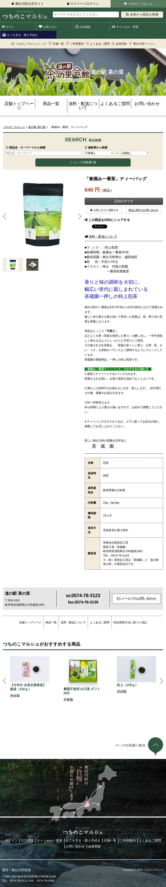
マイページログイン (84, 3)
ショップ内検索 (81, 162)
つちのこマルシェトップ (30, 43)
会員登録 (121, 43)
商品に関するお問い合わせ (143, 210)
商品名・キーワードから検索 (27, 147)
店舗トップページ (19, 105)
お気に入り (50, 26)
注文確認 (84, 26)
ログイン (11, 840)
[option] (29, 677)
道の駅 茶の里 (37, 127)
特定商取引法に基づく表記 (130, 622)
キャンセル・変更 (127, 26)
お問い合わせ (147, 103)
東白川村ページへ (144, 43)
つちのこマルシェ (140, 3)
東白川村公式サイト (29, 3)
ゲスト (10, 26)
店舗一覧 (58, 43)
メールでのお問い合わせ (138, 599)
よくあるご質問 (100, 43)
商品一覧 (51, 103)
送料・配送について (83, 105)
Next (79, 216)
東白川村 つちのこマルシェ (25, 15)
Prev (4, 216)
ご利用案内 (77, 43)
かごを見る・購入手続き (22, 35)
